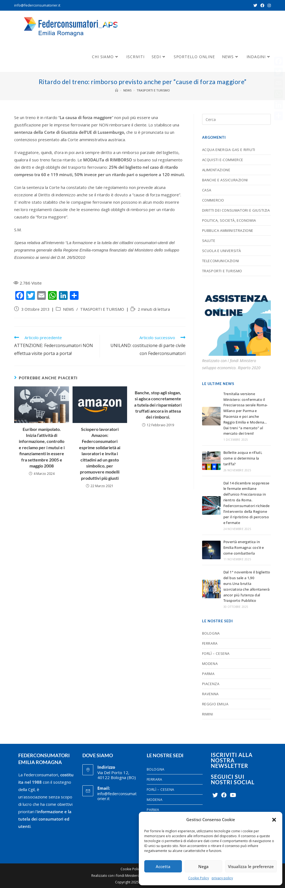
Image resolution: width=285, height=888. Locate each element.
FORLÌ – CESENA (216, 653)
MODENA (210, 663)
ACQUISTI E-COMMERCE (222, 159)
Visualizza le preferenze (251, 866)
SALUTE (208, 240)
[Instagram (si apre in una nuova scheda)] (268, 5)
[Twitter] (215, 795)
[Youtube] (233, 795)
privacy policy (222, 878)
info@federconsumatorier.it (37, 5)
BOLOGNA (211, 633)
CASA (206, 190)
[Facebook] (224, 795)
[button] (274, 819)
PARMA (208, 673)
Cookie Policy (198, 878)
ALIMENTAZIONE (216, 169)
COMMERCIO (213, 200)
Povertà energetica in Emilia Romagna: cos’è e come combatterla (243, 547)
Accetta (163, 866)
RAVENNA (210, 693)
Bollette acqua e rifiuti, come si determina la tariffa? (242, 458)
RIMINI (207, 714)
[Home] (116, 90)
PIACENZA (211, 683)
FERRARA (210, 643)
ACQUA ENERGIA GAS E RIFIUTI (228, 149)
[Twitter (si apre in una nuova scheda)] (255, 5)
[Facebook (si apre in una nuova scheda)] (262, 5)
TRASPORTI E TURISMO (102, 309)
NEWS (68, 309)
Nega (203, 866)
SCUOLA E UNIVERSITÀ (221, 250)
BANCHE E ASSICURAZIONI (225, 179)
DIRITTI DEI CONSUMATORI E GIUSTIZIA (236, 210)
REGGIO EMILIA (215, 703)
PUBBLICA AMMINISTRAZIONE (227, 230)
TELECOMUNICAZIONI (220, 260)
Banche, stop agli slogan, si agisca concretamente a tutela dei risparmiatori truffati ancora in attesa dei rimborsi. (158, 405)
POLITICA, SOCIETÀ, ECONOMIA (229, 220)
